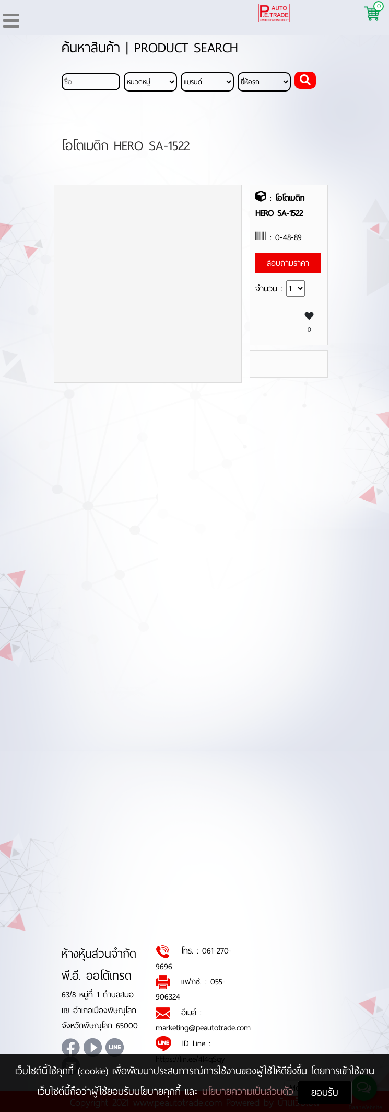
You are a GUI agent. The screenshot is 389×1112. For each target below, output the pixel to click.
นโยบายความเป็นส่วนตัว (250, 1091)
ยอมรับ (324, 1092)
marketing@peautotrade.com (203, 1028)
